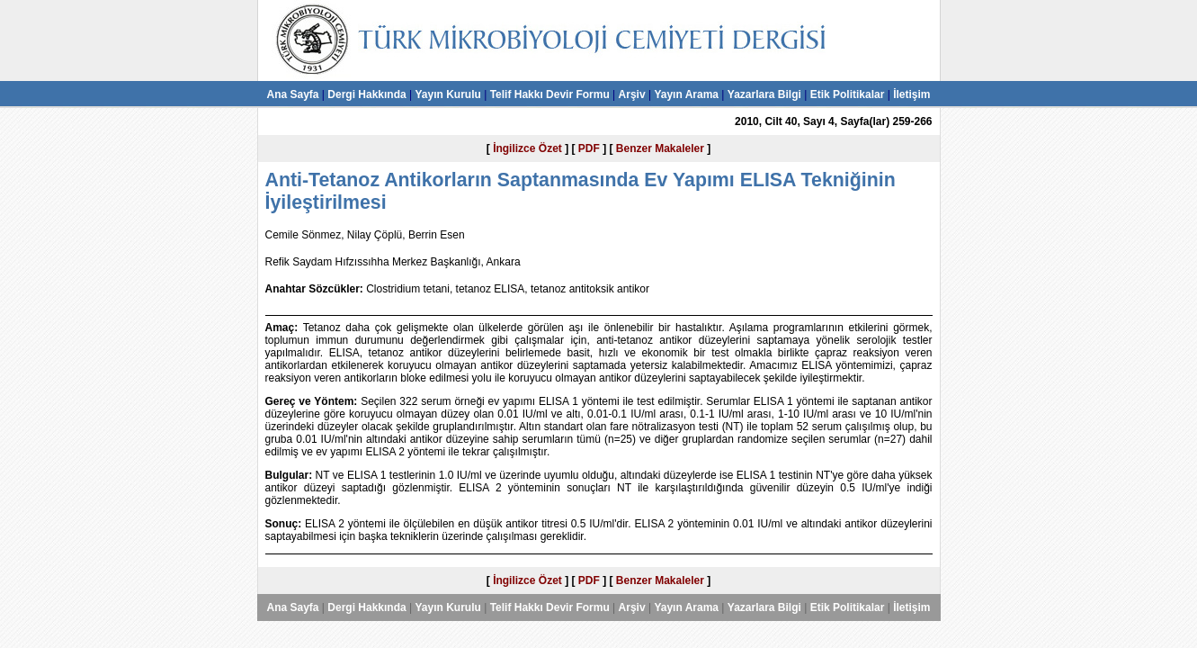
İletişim (911, 94)
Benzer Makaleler (660, 148)
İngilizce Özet (527, 148)
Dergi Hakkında (366, 94)
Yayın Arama (686, 94)
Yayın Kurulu (447, 94)
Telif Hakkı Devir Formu (550, 94)
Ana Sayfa (292, 94)
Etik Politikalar (847, 94)
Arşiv (632, 94)
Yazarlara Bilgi (764, 94)
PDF (589, 148)
